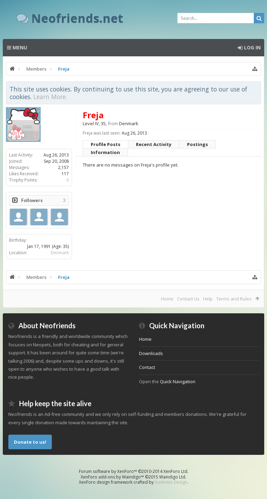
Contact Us (188, 299)
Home (167, 299)
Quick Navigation (177, 381)
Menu (17, 47)
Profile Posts (105, 144)
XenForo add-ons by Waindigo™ (112, 477)
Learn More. (50, 96)
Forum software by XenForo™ (133, 471)
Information (105, 152)
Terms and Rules (234, 299)
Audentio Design (171, 482)
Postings (197, 144)
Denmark (60, 253)
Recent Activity (153, 144)
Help (208, 299)
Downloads (151, 353)
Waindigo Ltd (172, 477)
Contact (147, 367)
